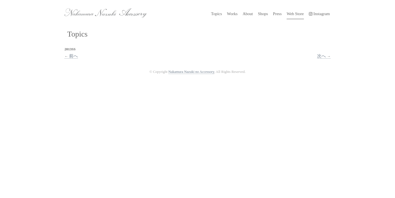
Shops (263, 14)
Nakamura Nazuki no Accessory (102, 11)
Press (277, 14)
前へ (71, 56)
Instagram (319, 14)
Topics (216, 14)
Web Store (295, 14)
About (247, 14)
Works (232, 14)
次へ (324, 56)
